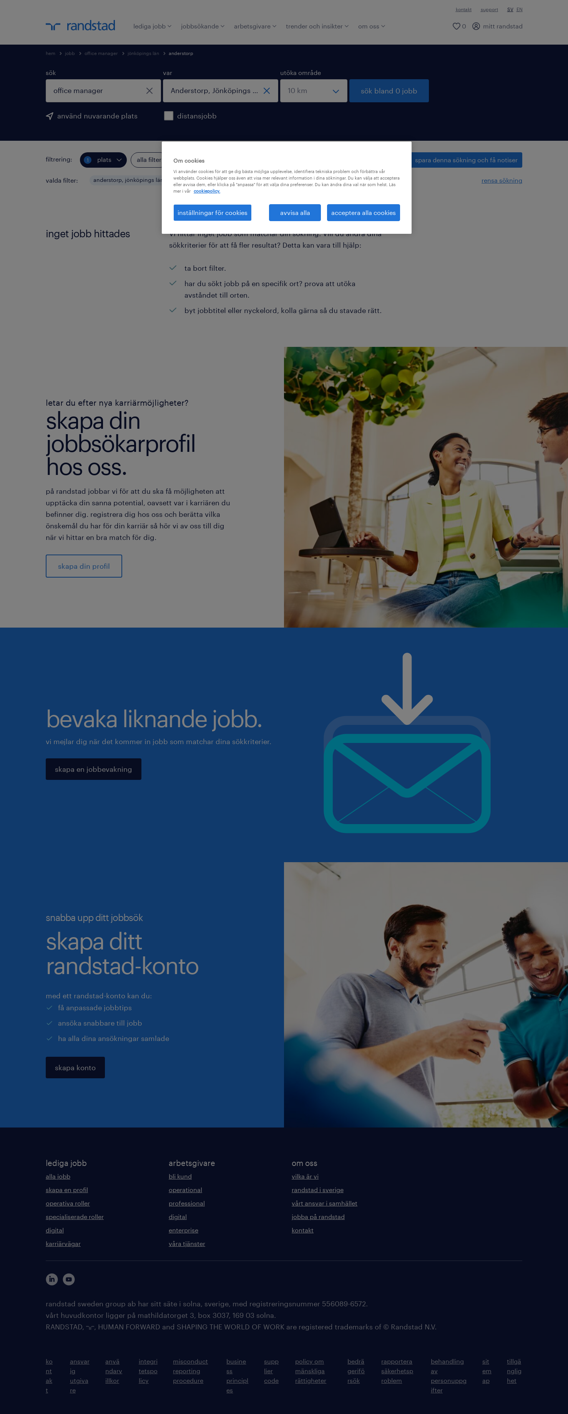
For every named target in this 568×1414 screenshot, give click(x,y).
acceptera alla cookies (363, 212)
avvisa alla (295, 212)
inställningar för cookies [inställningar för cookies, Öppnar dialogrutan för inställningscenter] (212, 212)
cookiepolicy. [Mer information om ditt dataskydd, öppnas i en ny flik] (207, 190)
